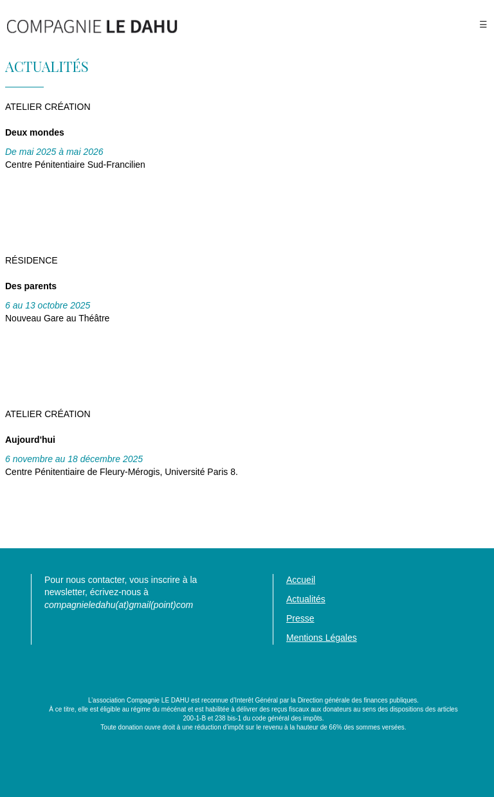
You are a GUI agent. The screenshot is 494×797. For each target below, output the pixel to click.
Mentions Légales (321, 637)
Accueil (300, 580)
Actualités (305, 599)
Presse (300, 618)
